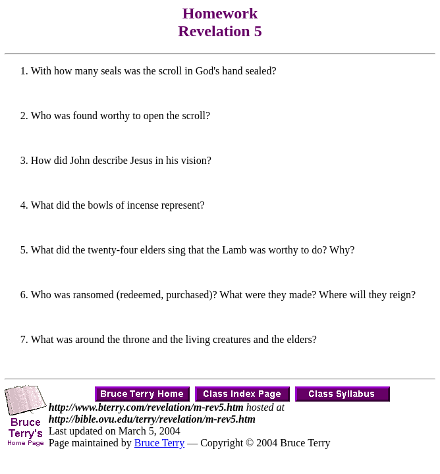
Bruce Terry (159, 442)
